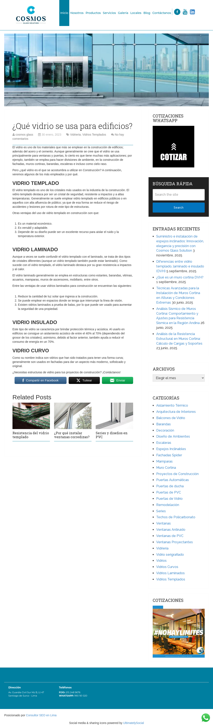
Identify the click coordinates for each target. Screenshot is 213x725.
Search (178, 207)
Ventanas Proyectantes (174, 542)
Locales (135, 13)
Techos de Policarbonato (175, 517)
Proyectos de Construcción (177, 474)
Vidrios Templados (94, 134)
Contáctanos (161, 13)
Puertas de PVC (168, 492)
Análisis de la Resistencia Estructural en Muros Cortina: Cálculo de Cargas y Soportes (179, 338)
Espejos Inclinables (171, 449)
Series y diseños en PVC (112, 435)
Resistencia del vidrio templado (30, 435)
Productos (93, 13)
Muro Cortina (166, 468)
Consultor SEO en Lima (41, 715)
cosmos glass (24, 134)
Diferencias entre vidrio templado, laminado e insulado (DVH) (180, 266)
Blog (147, 13)
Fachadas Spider (169, 455)
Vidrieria (75, 134)
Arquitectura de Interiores (176, 412)
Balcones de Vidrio (170, 418)
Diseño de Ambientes (173, 436)
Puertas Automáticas (172, 480)
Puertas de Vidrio (169, 499)
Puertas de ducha (170, 486)
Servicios (109, 13)
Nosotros (76, 13)
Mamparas (164, 461)
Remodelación (167, 505)
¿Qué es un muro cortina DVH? (179, 277)
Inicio (64, 13)
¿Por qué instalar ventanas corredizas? (71, 435)
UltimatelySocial (133, 723)
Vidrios (161, 561)
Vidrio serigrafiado (170, 555)
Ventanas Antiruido (170, 530)
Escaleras (163, 443)
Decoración (165, 430)
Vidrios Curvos (167, 567)
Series (161, 511)
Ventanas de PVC (169, 536)
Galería (123, 13)
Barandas (163, 424)
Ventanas (163, 523)
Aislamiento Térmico (172, 405)
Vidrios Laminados (170, 573)
